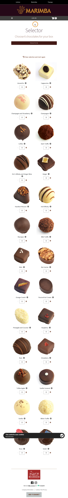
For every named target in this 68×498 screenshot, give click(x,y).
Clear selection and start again (34, 57)
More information (9, 436)
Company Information (27, 490)
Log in (34, 18)
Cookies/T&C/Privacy (41, 490)
